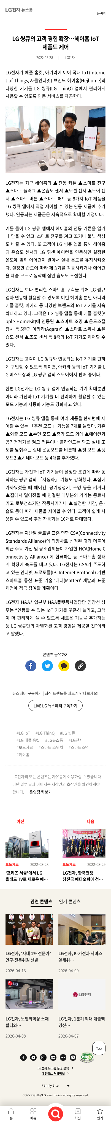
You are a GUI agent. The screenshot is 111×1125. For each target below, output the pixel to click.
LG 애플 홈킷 (29, 740)
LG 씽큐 (68, 733)
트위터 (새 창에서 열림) (47, 665)
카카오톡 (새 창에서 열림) (63, 665)
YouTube (33, 1057)
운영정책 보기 (40, 792)
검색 (55, 1114)
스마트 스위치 (52, 747)
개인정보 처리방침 (53, 1074)
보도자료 (26, 747)
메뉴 (33, 1118)
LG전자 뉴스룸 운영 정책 (53, 1068)
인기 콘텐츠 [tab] (70, 901)
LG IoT (24, 733)
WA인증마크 (87, 1057)
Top (99, 1048)
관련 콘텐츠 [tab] (41, 901)
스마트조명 (80, 747)
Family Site (54, 1085)
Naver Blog (53, 1057)
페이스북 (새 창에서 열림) (30, 665)
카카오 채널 (73, 1057)
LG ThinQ (46, 733)
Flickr (63, 1057)
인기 (100, 1118)
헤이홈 (24, 754)
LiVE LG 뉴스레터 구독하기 (55, 705)
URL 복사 (80, 665)
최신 (78, 1118)
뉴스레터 (101, 13)
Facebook (23, 1057)
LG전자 (77, 740)
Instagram (43, 1057)
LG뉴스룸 (55, 740)
